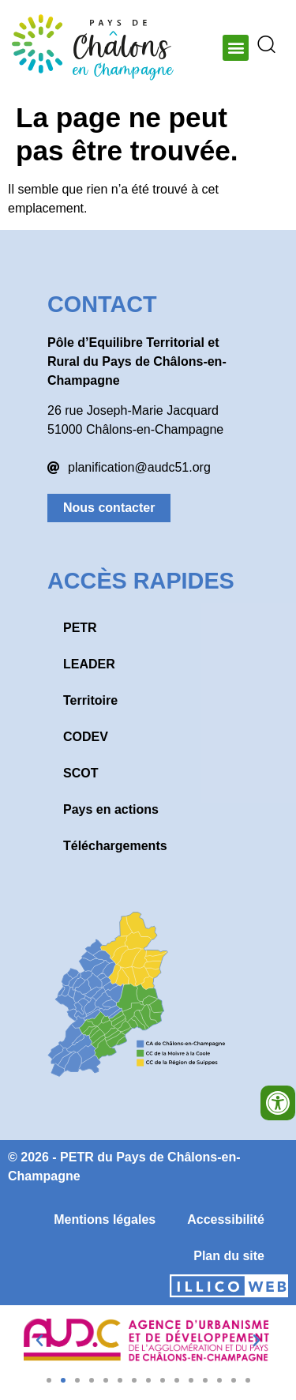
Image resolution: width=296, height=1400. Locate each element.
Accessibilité (225, 1219)
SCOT (80, 773)
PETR (80, 627)
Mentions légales (104, 1219)
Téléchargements (115, 845)
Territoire (90, 700)
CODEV (85, 736)
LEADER (89, 664)
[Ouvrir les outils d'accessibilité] (277, 1103)
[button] (236, 48)
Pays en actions (111, 809)
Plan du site (228, 1256)
